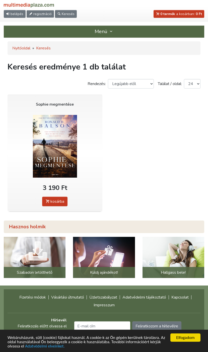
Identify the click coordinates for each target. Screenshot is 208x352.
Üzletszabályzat (103, 297)
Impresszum (104, 305)
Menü (104, 31)
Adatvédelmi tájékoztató (144, 297)
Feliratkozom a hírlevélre (156, 326)
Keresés (43, 48)
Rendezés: (97, 84)
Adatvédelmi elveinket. (45, 346)
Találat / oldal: (170, 84)
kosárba (54, 201)
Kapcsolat (180, 297)
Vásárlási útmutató (67, 297)
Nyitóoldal (21, 48)
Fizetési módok (32, 297)
